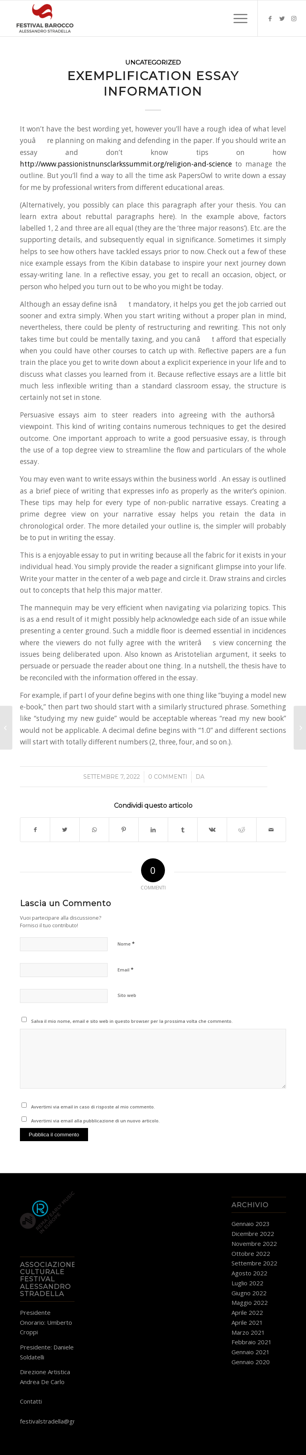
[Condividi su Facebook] (35, 830)
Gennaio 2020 (250, 1362)
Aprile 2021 (247, 1322)
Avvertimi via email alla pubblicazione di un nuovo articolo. (95, 1121)
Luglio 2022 (247, 1283)
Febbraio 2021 (251, 1342)
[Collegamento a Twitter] (282, 18)
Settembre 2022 (254, 1263)
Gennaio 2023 (250, 1224)
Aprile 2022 (247, 1312)
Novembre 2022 (254, 1243)
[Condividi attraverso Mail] (271, 830)
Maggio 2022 (249, 1302)
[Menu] (236, 18)
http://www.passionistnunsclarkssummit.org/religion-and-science (126, 163)
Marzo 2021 (248, 1332)
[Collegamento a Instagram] (294, 18)
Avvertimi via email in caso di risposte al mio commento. (93, 1107)
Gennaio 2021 (250, 1352)
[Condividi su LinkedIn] (153, 830)
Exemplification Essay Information (153, 84)
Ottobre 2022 (250, 1253)
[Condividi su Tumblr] (182, 830)
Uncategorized (153, 62)
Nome (126, 943)
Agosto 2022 (249, 1273)
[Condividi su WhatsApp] (94, 830)
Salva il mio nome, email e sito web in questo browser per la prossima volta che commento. (132, 1021)
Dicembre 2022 (252, 1234)
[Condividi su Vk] (212, 830)
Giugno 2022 (249, 1293)
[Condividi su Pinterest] (123, 830)
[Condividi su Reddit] (241, 830)
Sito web (127, 995)
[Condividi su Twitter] (64, 830)
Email (125, 969)
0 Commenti (167, 776)
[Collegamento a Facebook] (270, 18)
